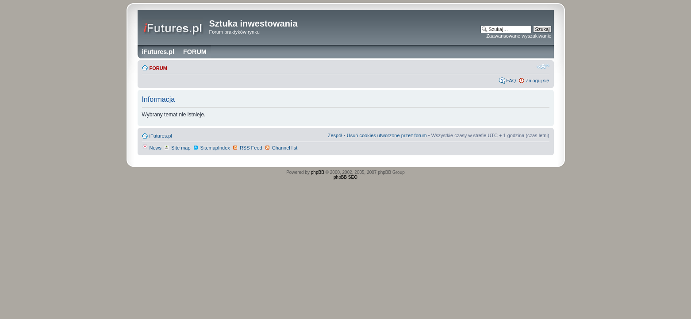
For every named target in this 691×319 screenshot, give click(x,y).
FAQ (511, 80)
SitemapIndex (211, 147)
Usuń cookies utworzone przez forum (387, 135)
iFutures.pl (161, 135)
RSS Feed (247, 147)
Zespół (335, 135)
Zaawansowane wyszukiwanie (518, 35)
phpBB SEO (345, 177)
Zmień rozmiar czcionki (543, 66)
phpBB (317, 172)
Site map (177, 147)
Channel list (281, 147)
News (152, 147)
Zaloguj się (537, 80)
